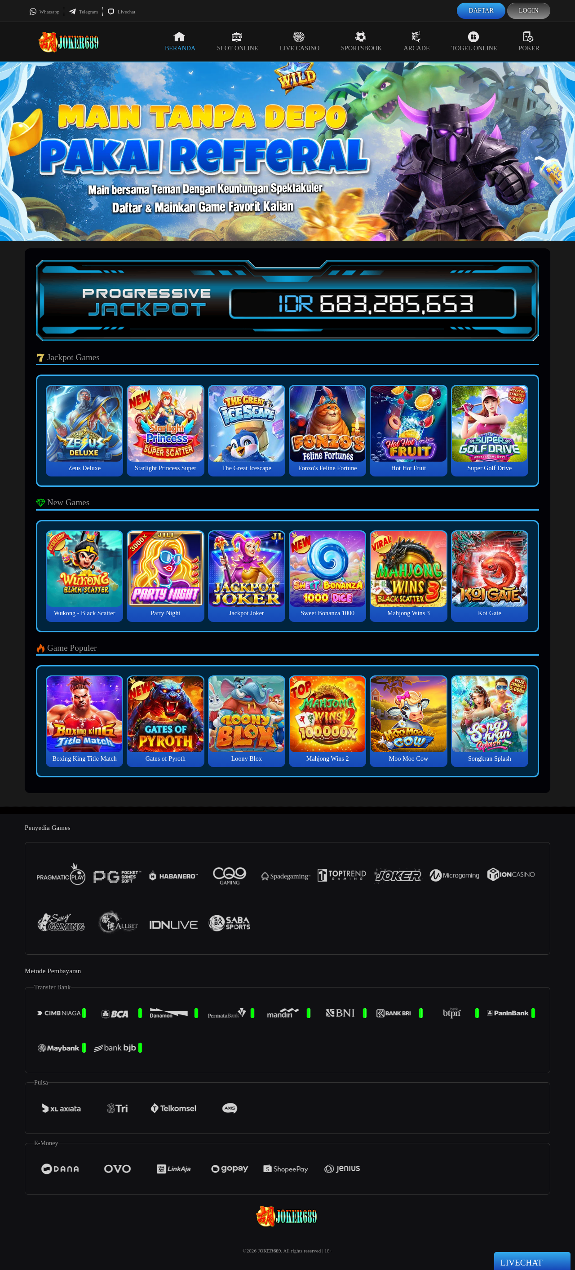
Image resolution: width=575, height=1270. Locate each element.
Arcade (417, 41)
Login (529, 10)
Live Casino (300, 41)
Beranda (180, 41)
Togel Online (474, 41)
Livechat (121, 11)
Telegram (83, 11)
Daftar (481, 10)
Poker (529, 41)
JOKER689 (269, 1250)
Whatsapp (44, 11)
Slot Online (237, 41)
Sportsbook (361, 41)
